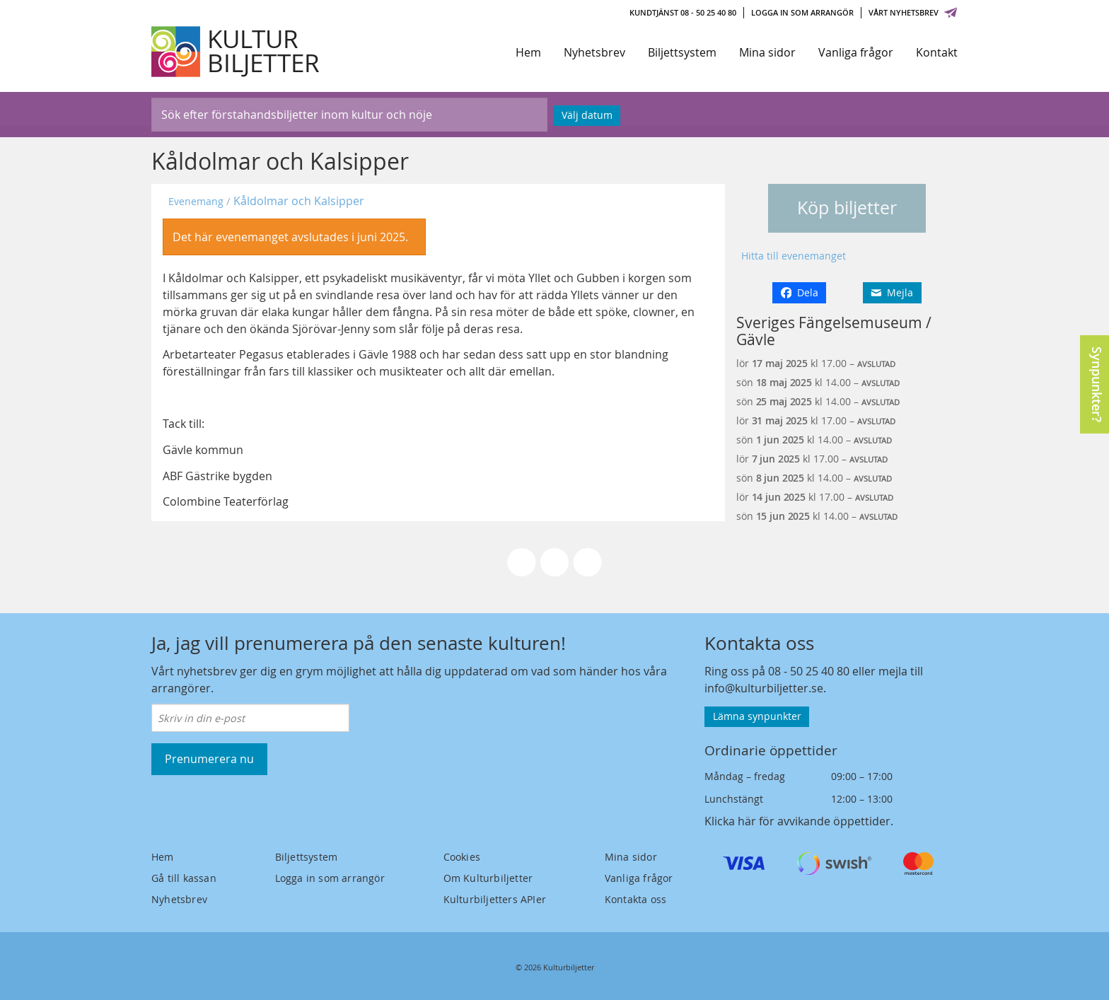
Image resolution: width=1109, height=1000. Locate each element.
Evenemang (195, 201)
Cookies (461, 857)
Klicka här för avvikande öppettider (797, 821)
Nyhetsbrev (594, 52)
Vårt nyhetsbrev (913, 12)
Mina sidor (767, 52)
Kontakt (937, 52)
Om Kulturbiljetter (488, 878)
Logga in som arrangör (802, 12)
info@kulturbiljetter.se (763, 688)
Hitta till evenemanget (793, 255)
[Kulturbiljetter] (236, 52)
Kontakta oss (635, 899)
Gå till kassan (183, 878)
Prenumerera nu (209, 759)
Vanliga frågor (855, 52)
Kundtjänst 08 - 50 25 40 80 (682, 12)
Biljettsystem (682, 52)
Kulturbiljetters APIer (494, 899)
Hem (528, 52)
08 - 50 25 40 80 (808, 671)
